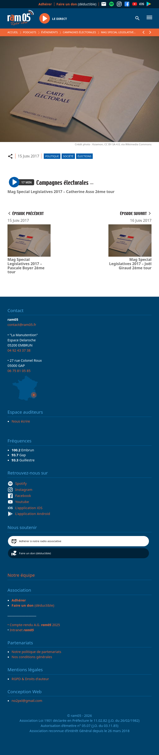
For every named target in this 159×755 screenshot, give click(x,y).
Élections (84, 156)
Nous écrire (21, 421)
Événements (49, 32)
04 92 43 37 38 (18, 350)
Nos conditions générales (32, 656)
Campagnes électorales (79, 32)
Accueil (12, 32)
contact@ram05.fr (21, 324)
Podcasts (29, 32)
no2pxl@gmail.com (27, 700)
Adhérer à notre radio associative (40, 541)
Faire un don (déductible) (35, 553)
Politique (52, 156)
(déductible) (76, 4)
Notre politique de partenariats (36, 651)
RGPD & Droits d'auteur (30, 678)
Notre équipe (21, 575)
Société (68, 156)
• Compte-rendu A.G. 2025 (33, 624)
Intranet (22, 629)
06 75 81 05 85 (18, 370)
